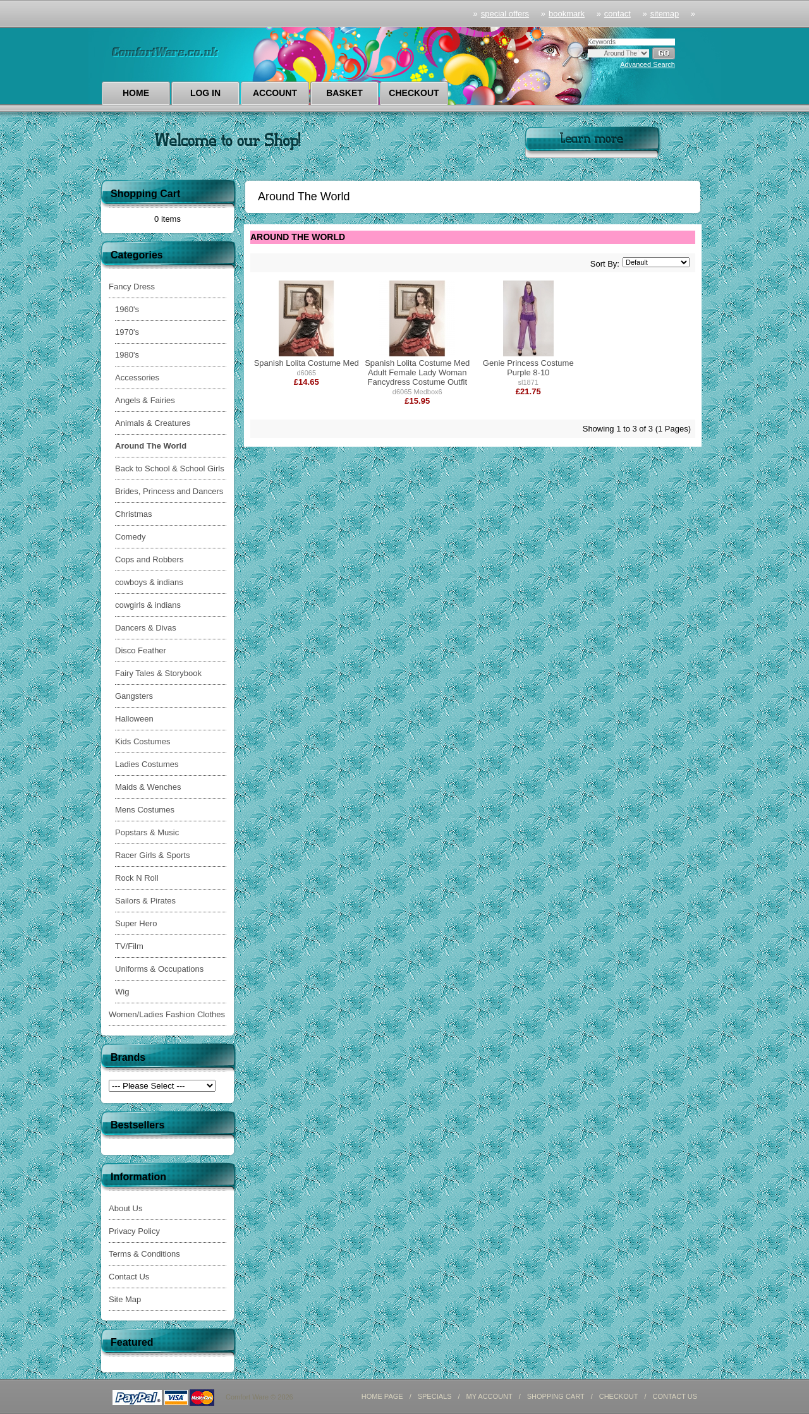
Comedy (130, 536)
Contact (617, 13)
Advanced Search (647, 64)
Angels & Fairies (145, 400)
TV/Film (129, 946)
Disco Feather (140, 650)
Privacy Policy (134, 1231)
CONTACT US (675, 1396)
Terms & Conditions (144, 1254)
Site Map (125, 1299)
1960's (127, 309)
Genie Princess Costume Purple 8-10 (528, 367)
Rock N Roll (137, 878)
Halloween (134, 718)
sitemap (664, 13)
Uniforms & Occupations (159, 969)
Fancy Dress (132, 286)
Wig (122, 991)
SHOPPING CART (556, 1396)
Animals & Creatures (152, 423)
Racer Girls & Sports (152, 855)
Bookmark (567, 13)
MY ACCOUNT (489, 1396)
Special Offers (505, 13)
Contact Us (129, 1276)
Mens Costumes (144, 809)
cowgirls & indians (148, 605)
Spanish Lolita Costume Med (306, 363)
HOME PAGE (382, 1396)
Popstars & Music (147, 832)
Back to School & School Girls (169, 468)
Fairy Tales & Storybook (158, 673)
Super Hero (136, 923)
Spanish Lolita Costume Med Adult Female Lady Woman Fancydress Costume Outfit (417, 372)
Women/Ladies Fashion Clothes (167, 1014)
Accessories (137, 377)
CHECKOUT (618, 1396)
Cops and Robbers (149, 559)
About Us (125, 1208)
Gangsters (134, 696)
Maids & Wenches (148, 787)
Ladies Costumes (146, 764)
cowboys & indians (149, 582)
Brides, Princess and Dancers (169, 491)
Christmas (133, 514)
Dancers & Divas (145, 627)
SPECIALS (435, 1396)
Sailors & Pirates (145, 900)
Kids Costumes (142, 741)
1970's (127, 332)
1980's (127, 355)
